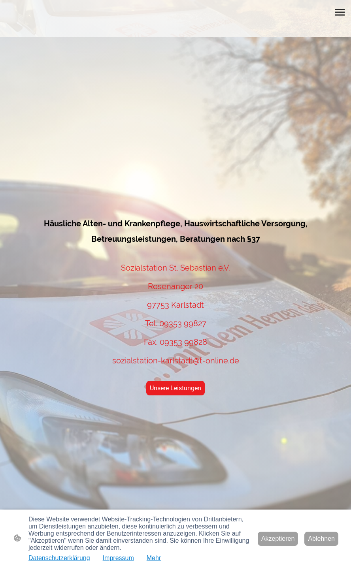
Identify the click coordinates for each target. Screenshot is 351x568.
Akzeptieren (278, 538)
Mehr (154, 558)
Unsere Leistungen (175, 388)
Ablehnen (321, 538)
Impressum (118, 558)
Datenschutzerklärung (59, 558)
